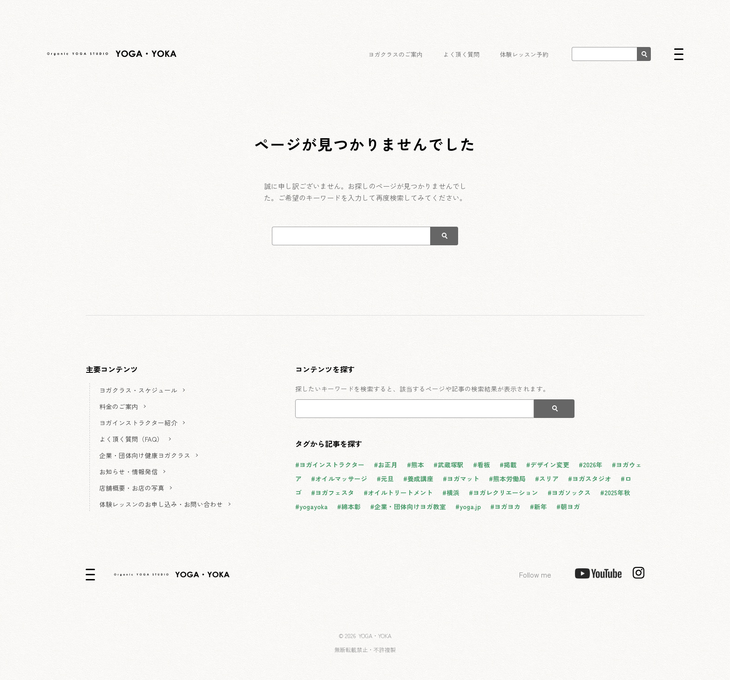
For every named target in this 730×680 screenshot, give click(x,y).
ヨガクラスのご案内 (396, 54)
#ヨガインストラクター (330, 464)
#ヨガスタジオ (589, 478)
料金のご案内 (118, 406)
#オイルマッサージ (339, 478)
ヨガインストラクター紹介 (138, 422)
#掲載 (508, 464)
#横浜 (451, 492)
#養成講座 (418, 478)
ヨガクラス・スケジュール (138, 390)
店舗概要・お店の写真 (131, 487)
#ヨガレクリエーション (503, 492)
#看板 (481, 464)
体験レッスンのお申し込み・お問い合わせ (161, 504)
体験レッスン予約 (524, 54)
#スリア (547, 478)
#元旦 (385, 478)
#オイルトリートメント (398, 492)
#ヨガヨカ (505, 506)
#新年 (538, 506)
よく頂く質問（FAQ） (131, 439)
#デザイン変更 (547, 464)
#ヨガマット (461, 478)
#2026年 (590, 464)
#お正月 (386, 464)
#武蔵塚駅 (448, 464)
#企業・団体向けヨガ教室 (408, 506)
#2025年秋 (615, 492)
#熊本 (415, 464)
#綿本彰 (349, 506)
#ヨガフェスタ (332, 492)
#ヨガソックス (569, 492)
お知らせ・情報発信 (128, 471)
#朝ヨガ (568, 506)
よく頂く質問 (462, 54)
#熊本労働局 (507, 478)
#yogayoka (311, 506)
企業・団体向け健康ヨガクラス (144, 455)
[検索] (644, 54)
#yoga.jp (468, 506)
